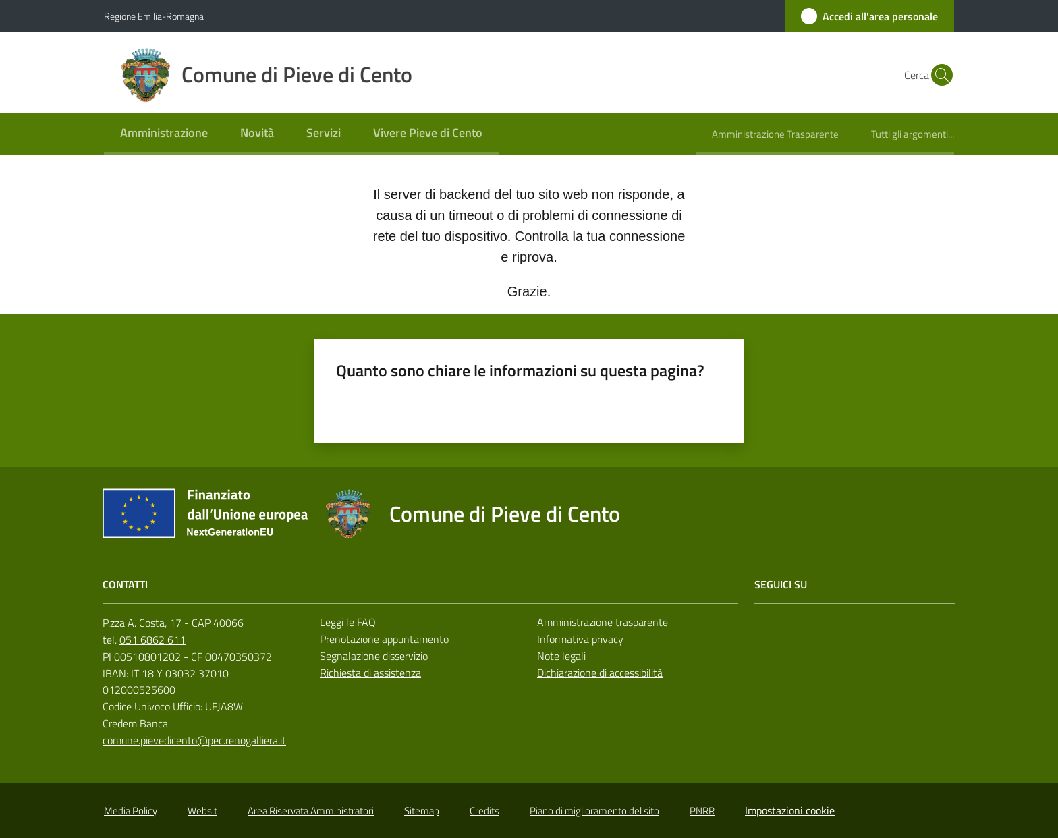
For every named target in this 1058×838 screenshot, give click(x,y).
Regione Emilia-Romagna (154, 16)
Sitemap (421, 810)
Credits (484, 810)
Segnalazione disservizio (374, 656)
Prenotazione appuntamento (384, 639)
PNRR (702, 810)
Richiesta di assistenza (370, 673)
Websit (202, 810)
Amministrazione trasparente (602, 622)
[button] (938, 75)
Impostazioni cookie (790, 810)
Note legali (561, 656)
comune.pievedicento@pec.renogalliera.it (194, 740)
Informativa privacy (580, 639)
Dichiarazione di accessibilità (600, 673)
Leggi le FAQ (348, 622)
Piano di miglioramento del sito (594, 810)
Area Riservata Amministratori (311, 810)
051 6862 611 (152, 640)
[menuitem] (164, 134)
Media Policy (130, 810)
